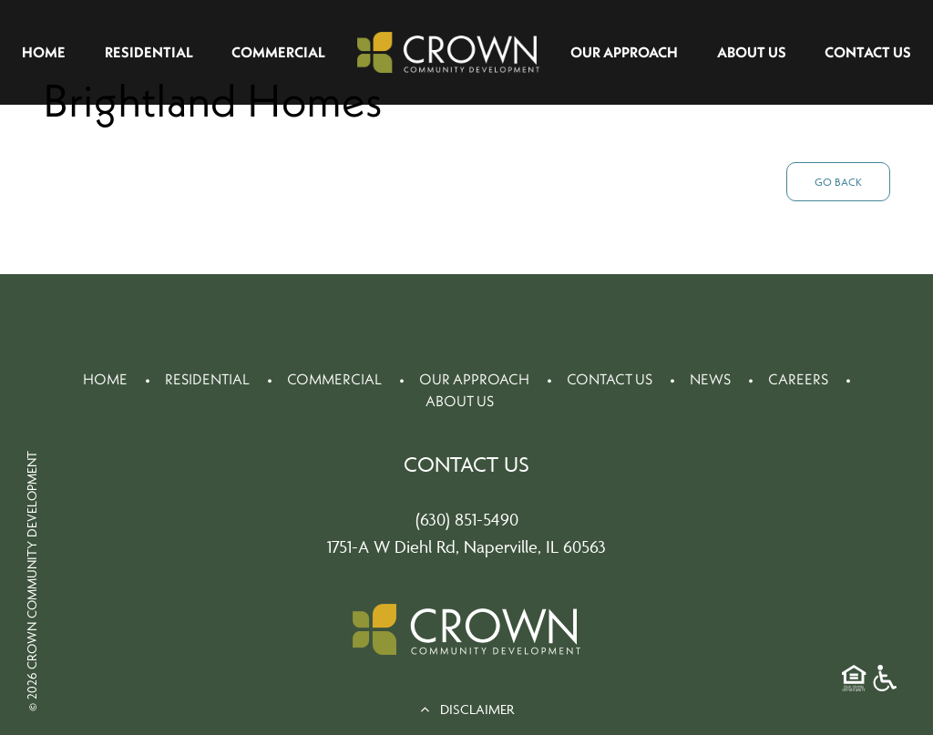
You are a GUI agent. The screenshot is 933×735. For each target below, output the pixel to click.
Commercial (278, 52)
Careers (798, 379)
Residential (149, 52)
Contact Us (868, 52)
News (710, 379)
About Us (751, 52)
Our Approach (624, 52)
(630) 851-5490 (466, 519)
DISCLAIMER (467, 709)
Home (44, 52)
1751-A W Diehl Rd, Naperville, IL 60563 (466, 546)
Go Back (838, 182)
